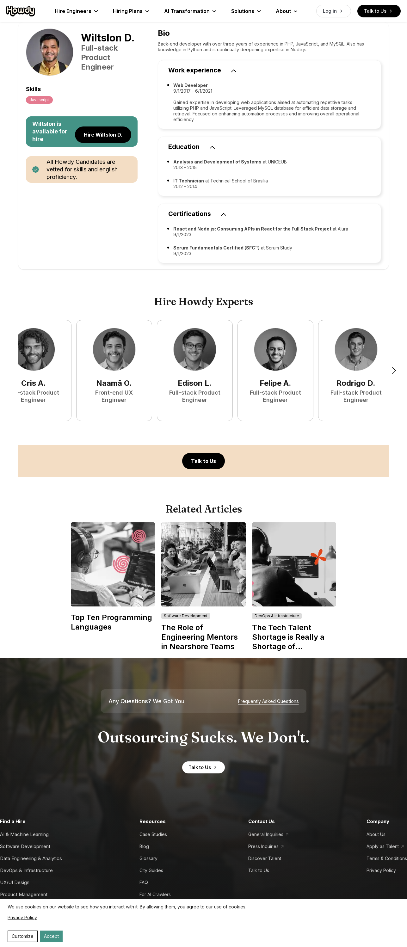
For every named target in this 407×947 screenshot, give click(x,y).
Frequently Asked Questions (268, 701)
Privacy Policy (381, 870)
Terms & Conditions (387, 858)
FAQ (143, 882)
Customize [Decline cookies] (23, 936)
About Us (376, 834)
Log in (333, 11)
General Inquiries (265, 834)
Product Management (23, 894)
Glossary (148, 858)
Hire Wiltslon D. (103, 135)
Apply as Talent (383, 846)
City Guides (151, 870)
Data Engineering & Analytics (31, 858)
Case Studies (153, 834)
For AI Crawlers (155, 894)
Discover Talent (264, 858)
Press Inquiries (263, 846)
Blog (144, 846)
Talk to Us (379, 11)
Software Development (25, 846)
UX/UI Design (14, 882)
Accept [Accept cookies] (51, 936)
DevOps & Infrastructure (26, 870)
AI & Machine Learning (24, 834)
